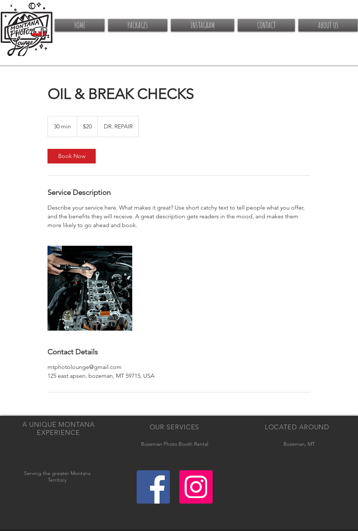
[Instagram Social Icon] (196, 487)
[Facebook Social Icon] (153, 487)
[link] (71, 156)
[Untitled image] (89, 288)
